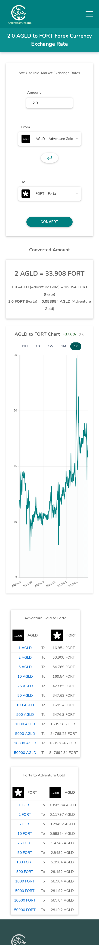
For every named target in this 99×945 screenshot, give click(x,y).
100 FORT (24, 862)
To (23, 182)
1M (63, 346)
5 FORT (25, 824)
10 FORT (24, 833)
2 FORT (25, 814)
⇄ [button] (49, 157)
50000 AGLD (25, 752)
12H (24, 346)
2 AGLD (25, 657)
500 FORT (24, 871)
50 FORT (24, 852)
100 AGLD (25, 705)
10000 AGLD (25, 743)
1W (50, 346)
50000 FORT (25, 909)
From (25, 127)
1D (38, 346)
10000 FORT (25, 900)
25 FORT (24, 843)
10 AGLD (25, 676)
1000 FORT (24, 881)
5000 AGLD (25, 733)
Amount (34, 92)
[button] (89, 14)
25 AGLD (25, 686)
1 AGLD (25, 647)
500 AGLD (25, 714)
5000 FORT (24, 890)
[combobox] (49, 139)
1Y (76, 346)
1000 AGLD (25, 724)
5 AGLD (25, 667)
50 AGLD (25, 695)
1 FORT (25, 805)
